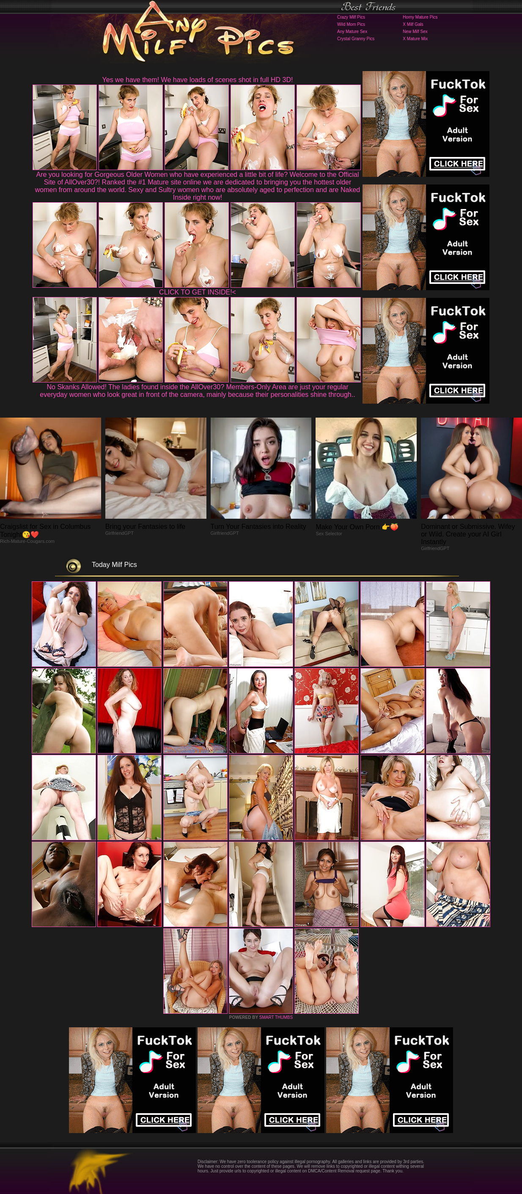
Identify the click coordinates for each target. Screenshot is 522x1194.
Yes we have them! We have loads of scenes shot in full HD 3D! (197, 79)
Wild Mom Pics (351, 24)
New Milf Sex (415, 31)
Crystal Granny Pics (355, 38)
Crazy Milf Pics (351, 17)
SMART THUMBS (276, 1017)
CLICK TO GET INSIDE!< (197, 292)
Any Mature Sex (352, 31)
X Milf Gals (413, 24)
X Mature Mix (415, 38)
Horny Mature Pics (420, 17)
